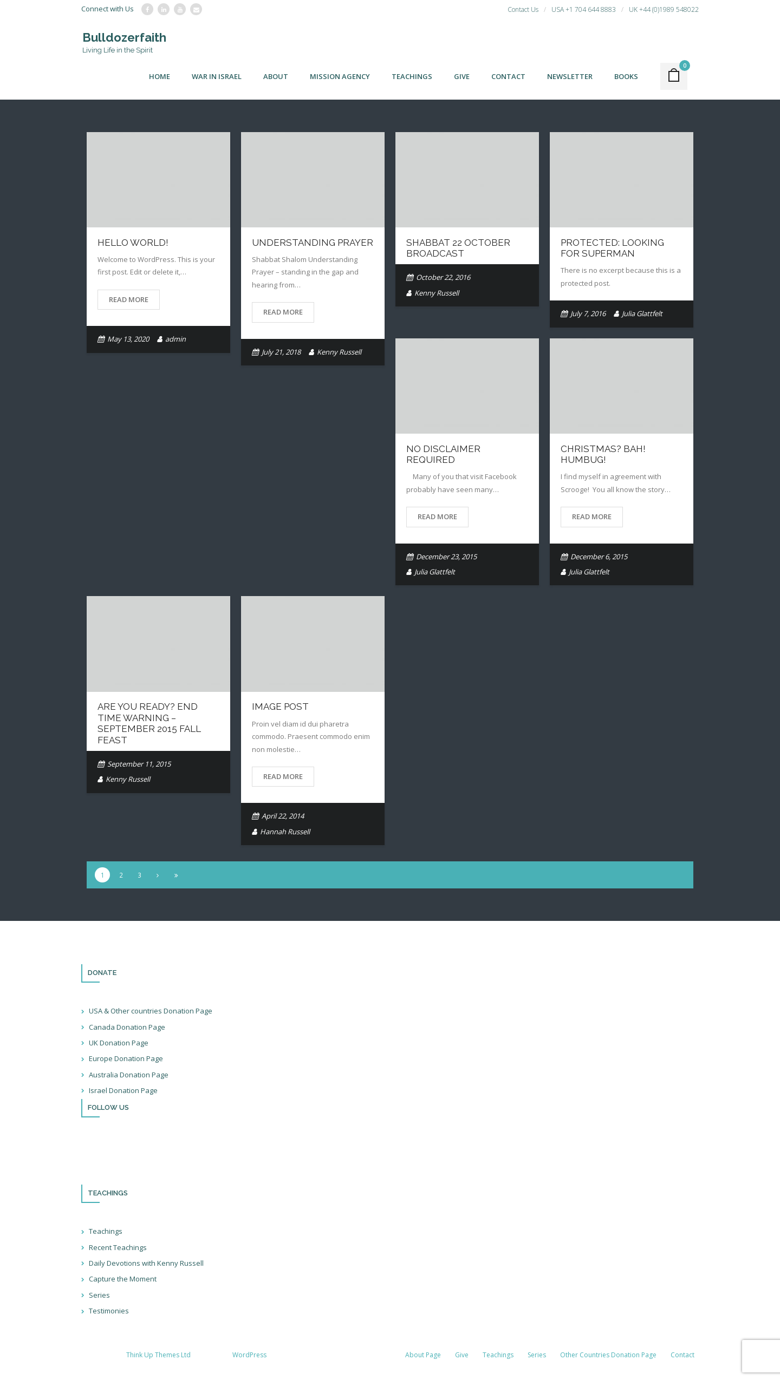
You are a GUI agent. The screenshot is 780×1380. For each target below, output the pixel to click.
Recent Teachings (118, 1248)
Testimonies (109, 1311)
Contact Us (523, 9)
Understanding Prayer (312, 243)
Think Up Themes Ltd (158, 1355)
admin (175, 339)
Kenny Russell (339, 352)
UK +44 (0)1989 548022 (664, 9)
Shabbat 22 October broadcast (458, 248)
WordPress (249, 1355)
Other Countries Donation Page (608, 1355)
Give (462, 1355)
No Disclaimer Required (443, 455)
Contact (682, 1355)
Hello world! (133, 243)
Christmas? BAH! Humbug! (603, 455)
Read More (128, 300)
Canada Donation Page (127, 1027)
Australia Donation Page (128, 1075)
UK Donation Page (118, 1043)
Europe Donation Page (126, 1059)
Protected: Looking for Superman (612, 248)
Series (99, 1295)
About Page (423, 1355)
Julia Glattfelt (642, 314)
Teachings (105, 1232)
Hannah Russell (285, 832)
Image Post (280, 707)
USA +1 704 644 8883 (583, 9)
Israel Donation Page (123, 1091)
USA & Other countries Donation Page (150, 1011)
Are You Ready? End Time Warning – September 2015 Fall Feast (149, 724)
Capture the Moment (123, 1280)
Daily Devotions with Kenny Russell (146, 1263)
